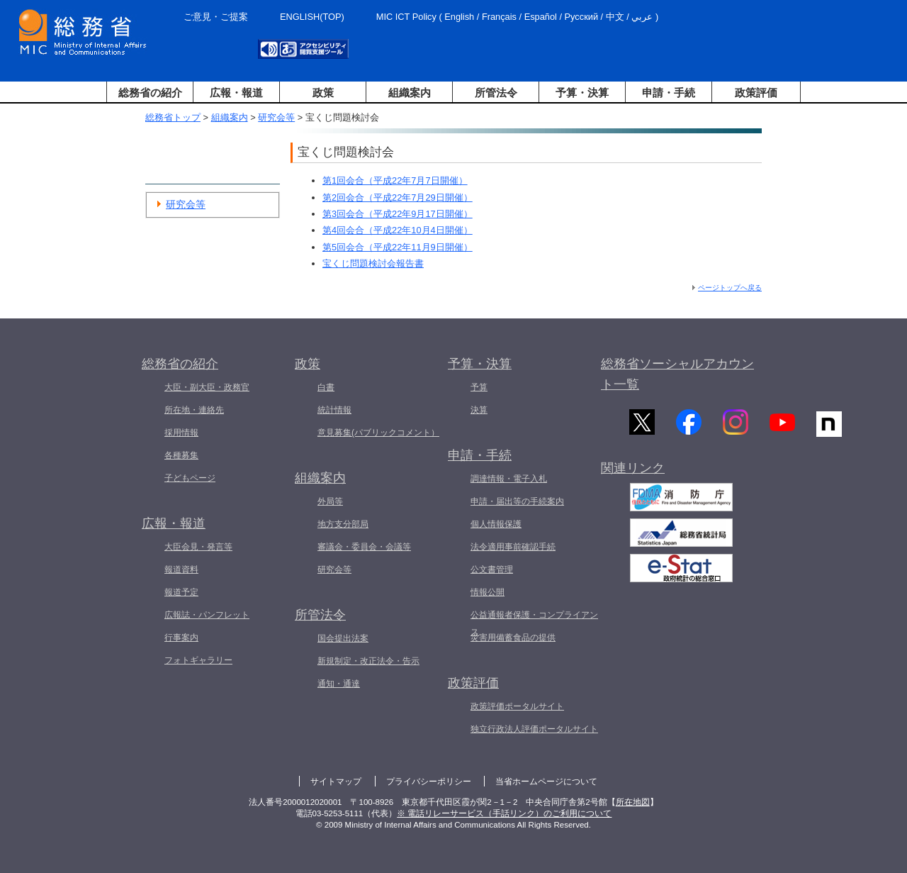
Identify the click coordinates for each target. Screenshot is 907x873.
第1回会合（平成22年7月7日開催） (395, 180)
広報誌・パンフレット (206, 615)
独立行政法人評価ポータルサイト (534, 729)
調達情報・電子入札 (509, 479)
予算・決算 (582, 93)
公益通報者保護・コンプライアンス (534, 623)
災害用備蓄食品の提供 (513, 638)
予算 (479, 387)
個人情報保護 (496, 524)
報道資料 (181, 569)
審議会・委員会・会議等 (364, 547)
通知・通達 (338, 684)
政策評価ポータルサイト (517, 706)
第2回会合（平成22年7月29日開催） (397, 197)
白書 (325, 387)
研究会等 (276, 117)
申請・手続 (668, 93)
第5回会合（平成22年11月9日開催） (397, 247)
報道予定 (181, 592)
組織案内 (409, 93)
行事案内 (181, 638)
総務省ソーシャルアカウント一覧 (677, 374)
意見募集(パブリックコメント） (378, 433)
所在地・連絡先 (194, 410)
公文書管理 (492, 569)
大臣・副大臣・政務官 (206, 387)
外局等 (330, 501)
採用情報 (181, 433)
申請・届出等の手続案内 (517, 501)
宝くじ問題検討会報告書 (373, 263)
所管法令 (496, 93)
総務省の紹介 (150, 93)
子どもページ (189, 478)
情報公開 (488, 592)
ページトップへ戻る (730, 287)
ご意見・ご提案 (216, 16)
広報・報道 (236, 93)
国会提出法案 (342, 638)
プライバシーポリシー (428, 781)
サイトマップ (335, 781)
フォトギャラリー (198, 660)
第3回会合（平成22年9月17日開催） (397, 213)
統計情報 (334, 410)
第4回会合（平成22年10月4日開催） (397, 230)
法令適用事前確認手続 (513, 547)
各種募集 (181, 455)
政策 (323, 93)
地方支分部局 (342, 524)
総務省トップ (173, 117)
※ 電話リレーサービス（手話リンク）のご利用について (504, 813)
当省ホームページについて (546, 781)
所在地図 (633, 802)
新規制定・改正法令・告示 (368, 661)
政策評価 (756, 93)
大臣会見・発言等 (198, 547)
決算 (479, 410)
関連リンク (633, 474)
